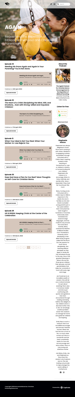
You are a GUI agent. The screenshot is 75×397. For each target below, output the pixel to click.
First (18, 247)
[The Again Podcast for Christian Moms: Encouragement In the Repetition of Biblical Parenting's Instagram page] (53, 5)
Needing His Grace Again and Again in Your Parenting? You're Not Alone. (24, 67)
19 (34, 247)
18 (31, 247)
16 (25, 247)
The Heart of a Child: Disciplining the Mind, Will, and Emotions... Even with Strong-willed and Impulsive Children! (28, 105)
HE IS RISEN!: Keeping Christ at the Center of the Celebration (26, 214)
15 (22, 247)
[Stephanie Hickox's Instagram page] (63, 375)
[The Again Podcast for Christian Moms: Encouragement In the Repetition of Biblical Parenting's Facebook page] (51, 5)
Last (38, 247)
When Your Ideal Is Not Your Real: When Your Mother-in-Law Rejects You (25, 142)
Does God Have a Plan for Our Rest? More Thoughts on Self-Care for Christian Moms (27, 178)
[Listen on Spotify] (62, 118)
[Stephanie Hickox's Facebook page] (62, 375)
